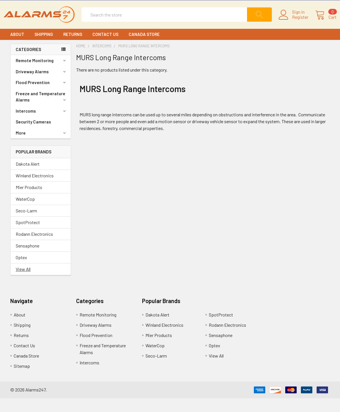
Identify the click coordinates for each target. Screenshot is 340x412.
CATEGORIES (28, 63)
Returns (72, 47)
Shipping (44, 47)
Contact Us (105, 47)
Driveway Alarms (42, 85)
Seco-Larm (26, 224)
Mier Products (29, 201)
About (17, 47)
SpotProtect (28, 236)
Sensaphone (27, 259)
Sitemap (22, 379)
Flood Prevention (42, 96)
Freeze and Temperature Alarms (42, 110)
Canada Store (144, 47)
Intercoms (42, 124)
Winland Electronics (35, 189)
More (42, 146)
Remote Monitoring (42, 74)
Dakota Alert (28, 177)
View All (23, 282)
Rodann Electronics (34, 247)
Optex (21, 271)
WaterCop (25, 212)
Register (293, 24)
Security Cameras (33, 135)
